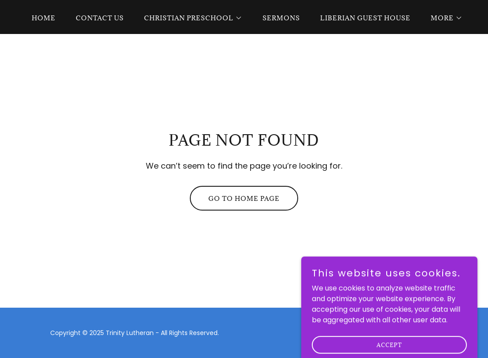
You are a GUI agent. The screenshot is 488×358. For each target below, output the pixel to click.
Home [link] (43, 18)
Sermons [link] (281, 18)
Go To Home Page (244, 198)
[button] (190, 18)
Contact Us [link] (100, 18)
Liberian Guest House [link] (365, 18)
